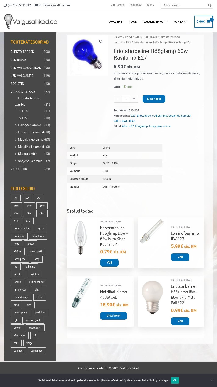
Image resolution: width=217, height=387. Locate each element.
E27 (25, 118)
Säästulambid (28, 154)
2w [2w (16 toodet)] (15, 198)
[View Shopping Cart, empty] (203, 22)
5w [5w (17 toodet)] (27, 198)
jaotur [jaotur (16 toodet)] (30, 243)
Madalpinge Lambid (32, 139)
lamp (152, 126)
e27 (131, 126)
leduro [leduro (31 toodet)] (17, 282)
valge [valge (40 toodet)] (29, 343)
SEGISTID (17, 84)
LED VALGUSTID (22, 76)
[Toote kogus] (126, 99)
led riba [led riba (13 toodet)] (34, 274)
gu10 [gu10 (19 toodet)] (41, 228)
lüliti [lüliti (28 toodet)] (36, 289)
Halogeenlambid (29, 125)
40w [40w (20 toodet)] (29, 213)
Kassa (150, 5)
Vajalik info (155, 21)
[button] (101, 41)
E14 (25, 111)
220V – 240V (110, 163)
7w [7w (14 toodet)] (38, 198)
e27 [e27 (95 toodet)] (28, 220)
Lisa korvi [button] (114, 316)
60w (125, 126)
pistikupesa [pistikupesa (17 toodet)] (20, 312)
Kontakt (180, 22)
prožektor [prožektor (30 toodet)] (40, 312)
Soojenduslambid (30, 161)
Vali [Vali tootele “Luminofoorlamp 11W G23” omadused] (180, 257)
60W (105, 171)
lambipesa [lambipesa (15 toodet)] (19, 259)
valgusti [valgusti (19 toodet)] (18, 350)
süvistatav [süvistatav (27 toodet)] (19, 335)
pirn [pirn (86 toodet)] (29, 304)
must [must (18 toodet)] (39, 297)
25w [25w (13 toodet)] (16, 213)
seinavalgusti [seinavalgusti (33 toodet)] (33, 320)
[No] (212, 380)
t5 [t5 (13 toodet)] (34, 335)
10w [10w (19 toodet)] (16, 205)
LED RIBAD (18, 60)
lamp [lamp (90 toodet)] (36, 259)
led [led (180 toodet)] (15, 266)
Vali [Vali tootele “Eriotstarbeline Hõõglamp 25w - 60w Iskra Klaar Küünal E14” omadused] (109, 262)
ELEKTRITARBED (22, 52)
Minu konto (118, 5)
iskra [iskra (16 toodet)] (16, 243)
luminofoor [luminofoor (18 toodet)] (20, 289)
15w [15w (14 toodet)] (29, 205)
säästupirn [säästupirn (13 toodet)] (35, 327)
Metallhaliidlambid (31, 147)
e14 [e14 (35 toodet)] (16, 220)
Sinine (106, 147)
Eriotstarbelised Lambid (152, 115)
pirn (159, 126)
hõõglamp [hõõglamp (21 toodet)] (38, 236)
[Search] (210, 5)
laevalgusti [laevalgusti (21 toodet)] (35, 251)
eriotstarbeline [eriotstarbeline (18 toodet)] (22, 228)
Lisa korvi (154, 99)
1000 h (106, 178)
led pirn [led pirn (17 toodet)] (18, 274)
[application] (165, 21)
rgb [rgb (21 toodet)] (15, 320)
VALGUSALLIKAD (23, 92)
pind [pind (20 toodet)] (16, 304)
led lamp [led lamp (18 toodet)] (30, 266)
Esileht (118, 37)
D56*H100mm (111, 186)
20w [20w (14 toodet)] (42, 205)
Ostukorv (136, 5)
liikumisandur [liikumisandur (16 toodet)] (36, 282)
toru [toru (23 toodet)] (16, 343)
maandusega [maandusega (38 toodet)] (21, 297)
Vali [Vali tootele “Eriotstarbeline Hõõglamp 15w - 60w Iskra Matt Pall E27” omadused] (180, 321)
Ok (175, 380)
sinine (167, 126)
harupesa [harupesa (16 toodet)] (19, 236)
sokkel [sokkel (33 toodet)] (17, 327)
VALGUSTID (19, 169)
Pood (133, 22)
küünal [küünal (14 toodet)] (17, 251)
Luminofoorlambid (31, 132)
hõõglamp (141, 126)
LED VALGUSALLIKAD (26, 68)
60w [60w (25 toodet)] (42, 213)
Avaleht (116, 22)
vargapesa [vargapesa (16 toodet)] (36, 350)
